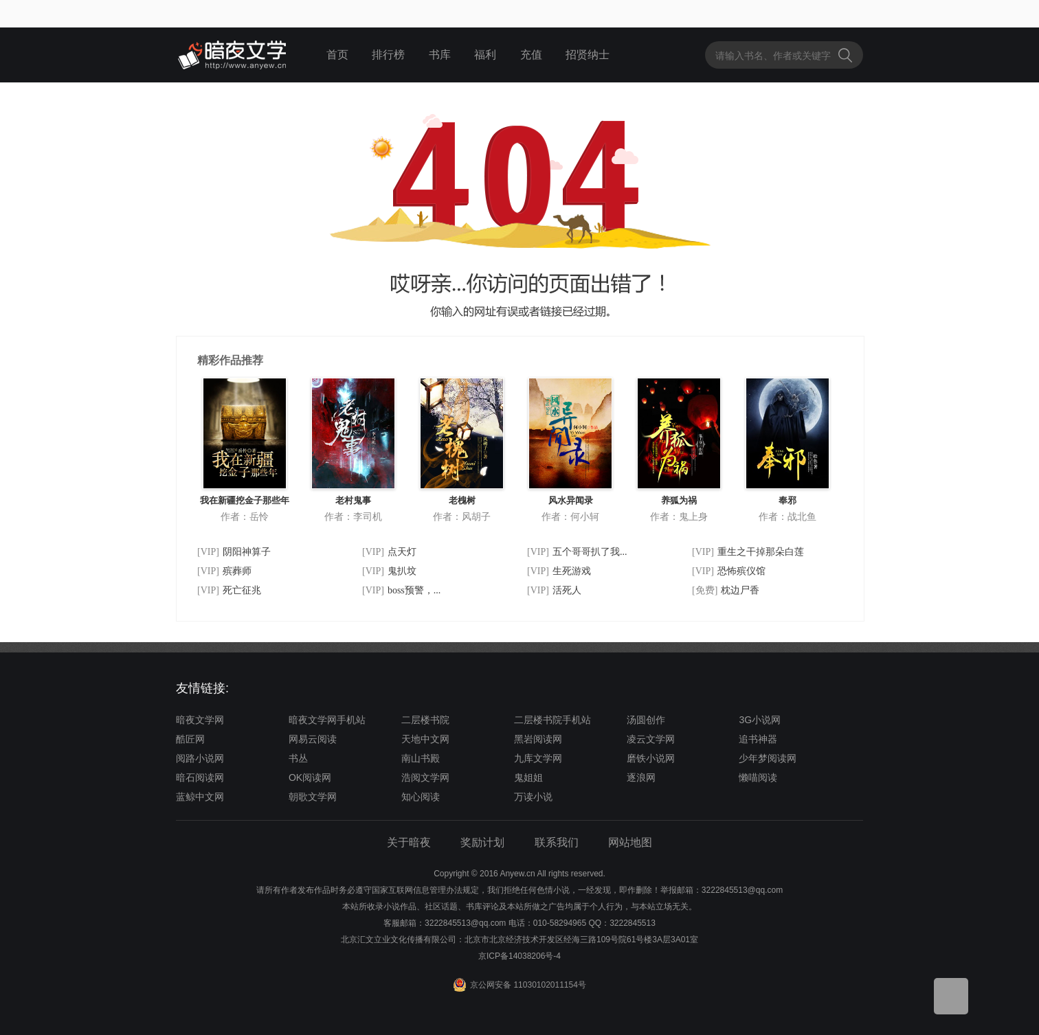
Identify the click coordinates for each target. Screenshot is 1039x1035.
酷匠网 (190, 738)
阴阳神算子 (247, 552)
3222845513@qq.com (465, 923)
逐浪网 (641, 777)
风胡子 (476, 516)
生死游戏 (571, 571)
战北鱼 (801, 516)
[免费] (704, 590)
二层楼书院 (425, 719)
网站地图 (630, 842)
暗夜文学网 (200, 719)
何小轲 (584, 516)
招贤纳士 (588, 54)
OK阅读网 (310, 777)
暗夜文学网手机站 (327, 719)
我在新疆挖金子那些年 (244, 500)
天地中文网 (425, 738)
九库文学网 (538, 758)
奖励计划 (482, 842)
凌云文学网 (651, 738)
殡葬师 (237, 571)
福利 (485, 54)
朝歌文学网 (313, 796)
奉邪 (787, 500)
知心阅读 (420, 796)
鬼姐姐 (528, 777)
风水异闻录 (570, 500)
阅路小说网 (200, 758)
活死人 (566, 590)
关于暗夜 (409, 842)
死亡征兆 (242, 590)
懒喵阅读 (758, 777)
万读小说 (533, 796)
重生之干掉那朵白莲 (760, 552)
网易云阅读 (313, 738)
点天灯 (402, 552)
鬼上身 (693, 516)
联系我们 (557, 842)
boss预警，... (414, 590)
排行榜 (388, 54)
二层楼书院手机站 (552, 719)
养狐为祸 (679, 500)
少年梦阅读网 (767, 758)
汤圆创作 (646, 719)
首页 (337, 54)
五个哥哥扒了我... (589, 552)
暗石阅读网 (200, 777)
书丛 (298, 758)
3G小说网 (760, 719)
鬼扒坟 (402, 571)
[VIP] (208, 552)
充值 (531, 54)
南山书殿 (420, 758)
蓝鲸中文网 (200, 796)
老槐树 (462, 500)
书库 (440, 54)
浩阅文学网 (425, 777)
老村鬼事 (353, 500)
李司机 (367, 516)
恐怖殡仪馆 (741, 571)
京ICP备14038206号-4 (519, 956)
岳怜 (259, 516)
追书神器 (758, 738)
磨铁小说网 (651, 758)
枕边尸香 (740, 590)
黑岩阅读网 (538, 738)
